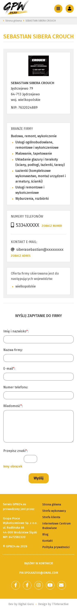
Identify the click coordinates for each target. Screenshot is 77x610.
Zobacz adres (20, 256)
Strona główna (51, 504)
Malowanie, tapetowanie (33, 153)
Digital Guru (26, 604)
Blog (45, 534)
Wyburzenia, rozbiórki (32, 199)
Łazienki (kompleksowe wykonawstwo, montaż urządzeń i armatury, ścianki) (40, 176)
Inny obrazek (12, 466)
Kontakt (47, 541)
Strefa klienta (51, 517)
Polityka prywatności (56, 547)
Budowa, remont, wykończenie (34, 136)
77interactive (60, 604)
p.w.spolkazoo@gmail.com (38, 573)
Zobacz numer (52, 226)
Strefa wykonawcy (54, 511)
